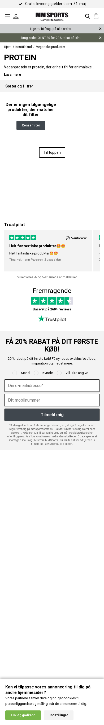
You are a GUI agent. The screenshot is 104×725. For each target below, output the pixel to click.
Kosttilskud (23, 47)
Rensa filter (31, 125)
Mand (25, 373)
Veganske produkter (50, 47)
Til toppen (52, 152)
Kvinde (47, 373)
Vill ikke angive (77, 373)
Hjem (7, 47)
